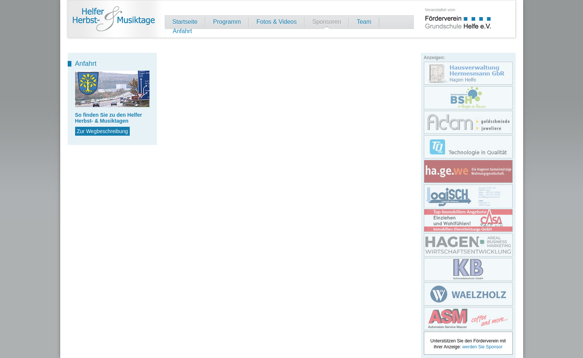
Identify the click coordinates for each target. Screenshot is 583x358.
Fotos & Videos (277, 22)
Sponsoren (326, 22)
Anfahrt (182, 31)
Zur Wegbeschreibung (102, 131)
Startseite (185, 22)
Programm (227, 22)
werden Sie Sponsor (482, 346)
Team (364, 22)
